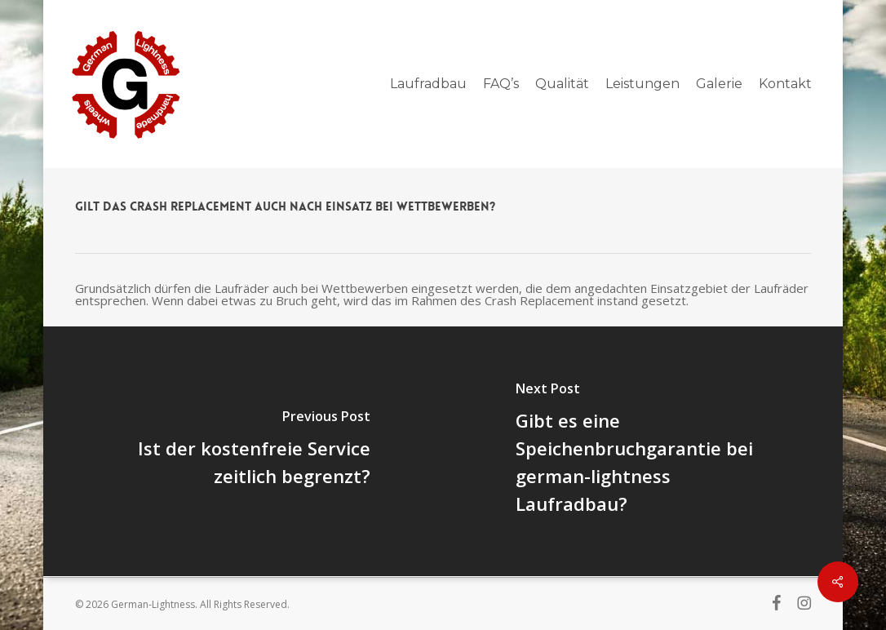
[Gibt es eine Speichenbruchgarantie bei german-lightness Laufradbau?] (644, 451)
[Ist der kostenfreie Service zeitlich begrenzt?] (241, 451)
